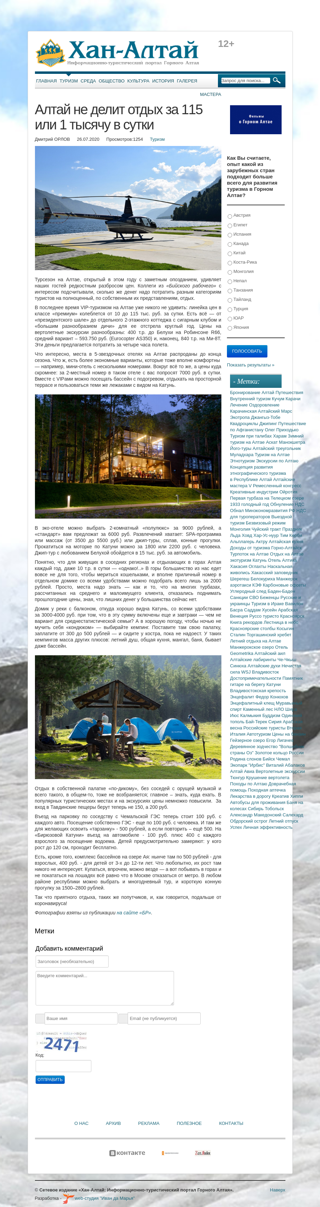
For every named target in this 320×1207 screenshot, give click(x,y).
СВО (254, 597)
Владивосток (265, 672)
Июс (235, 715)
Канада (238, 244)
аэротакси (241, 585)
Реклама (148, 1123)
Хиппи (296, 796)
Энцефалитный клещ (253, 703)
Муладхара (242, 454)
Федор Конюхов (271, 696)
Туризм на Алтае (272, 454)
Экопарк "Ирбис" (248, 765)
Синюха (239, 665)
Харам (280, 436)
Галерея (187, 81)
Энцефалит (242, 696)
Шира (291, 709)
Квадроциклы (244, 423)
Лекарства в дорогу (251, 796)
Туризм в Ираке (268, 603)
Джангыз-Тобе (265, 417)
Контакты (231, 1123)
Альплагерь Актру (249, 541)
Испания (239, 234)
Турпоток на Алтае (250, 554)
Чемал (283, 759)
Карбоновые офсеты (284, 585)
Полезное (189, 1123)
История (163, 81)
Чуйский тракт (267, 529)
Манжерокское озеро (252, 647)
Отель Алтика (282, 560)
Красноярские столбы (253, 628)
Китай (237, 253)
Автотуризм (259, 734)
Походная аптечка (267, 790)
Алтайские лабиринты (253, 659)
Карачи (293, 398)
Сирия (275, 721)
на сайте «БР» (134, 912)
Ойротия (289, 491)
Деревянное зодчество (254, 746)
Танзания (240, 290)
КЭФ (257, 585)
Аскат (272, 442)
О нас (81, 1123)
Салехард (293, 814)
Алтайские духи (265, 665)
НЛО (279, 709)
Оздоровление (264, 405)
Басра (237, 609)
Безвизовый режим (266, 523)
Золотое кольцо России (279, 752)
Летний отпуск (283, 821)
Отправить (50, 1079)
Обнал (237, 510)
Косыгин (285, 628)
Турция (238, 309)
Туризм (69, 81)
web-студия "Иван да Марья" (99, 1198)
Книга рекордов (247, 622)
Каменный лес (258, 709)
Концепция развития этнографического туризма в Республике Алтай (258, 473)
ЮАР (236, 318)
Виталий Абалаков (285, 765)
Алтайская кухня (286, 541)
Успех (236, 827)
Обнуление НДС (287, 504)
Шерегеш (240, 578)
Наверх (277, 1190)
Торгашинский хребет (269, 634)
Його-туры (241, 448)
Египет (237, 225)
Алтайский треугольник (277, 448)
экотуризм (241, 560)
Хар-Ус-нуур (266, 535)
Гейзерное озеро (248, 740)
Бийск (269, 759)
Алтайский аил (270, 653)
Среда (88, 81)
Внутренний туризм (251, 398)
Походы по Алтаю (249, 783)
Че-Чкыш (286, 659)
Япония (238, 328)
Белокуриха (263, 578)
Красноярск (292, 616)
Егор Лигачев (279, 740)
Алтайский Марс (275, 411)
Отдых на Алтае (286, 554)
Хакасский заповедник (274, 572)
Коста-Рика (242, 262)
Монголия (241, 272)
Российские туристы (265, 727)
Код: (40, 1055)
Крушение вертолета (267, 777)
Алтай (268, 392)
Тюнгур (238, 777)
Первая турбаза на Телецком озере (267, 498)
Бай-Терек (257, 721)
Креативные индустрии (255, 491)
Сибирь (256, 808)
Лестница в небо (281, 622)
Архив (113, 1123)
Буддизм (272, 715)
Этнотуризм (243, 460)
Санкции (239, 597)
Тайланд (239, 300)
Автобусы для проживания (258, 802)
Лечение (239, 405)
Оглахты (258, 566)
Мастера (210, 94)
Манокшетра (292, 442)
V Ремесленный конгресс (275, 485)
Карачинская (244, 411)
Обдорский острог (249, 821)
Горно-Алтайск (286, 547)
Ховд (248, 535)
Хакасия (239, 566)
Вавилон (294, 603)
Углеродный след (248, 591)
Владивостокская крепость (258, 690)
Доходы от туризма (250, 547)
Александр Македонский (256, 814)
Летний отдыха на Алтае (255, 641)
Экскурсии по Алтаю (277, 460)
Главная (46, 81)
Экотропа (240, 417)
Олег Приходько (282, 429)
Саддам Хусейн (261, 609)
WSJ (246, 672)
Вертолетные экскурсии (280, 771)
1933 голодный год (250, 504)
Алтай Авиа (243, 771)
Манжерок (287, 578)
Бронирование (246, 392)
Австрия (239, 215)
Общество (112, 81)
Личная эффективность (267, 827)
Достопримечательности (256, 678)
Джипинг (268, 423)
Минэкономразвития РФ (270, 510)
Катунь (260, 560)
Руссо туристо (264, 616)
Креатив (281, 796)
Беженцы (270, 597)
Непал (237, 281)
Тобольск (274, 808)
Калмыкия (251, 715)
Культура (138, 81)
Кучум (279, 398)
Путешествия (289, 392)
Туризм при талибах (251, 436)
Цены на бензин (288, 734)
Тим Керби (291, 535)
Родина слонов (246, 759)
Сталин (238, 634)
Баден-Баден (281, 591)
